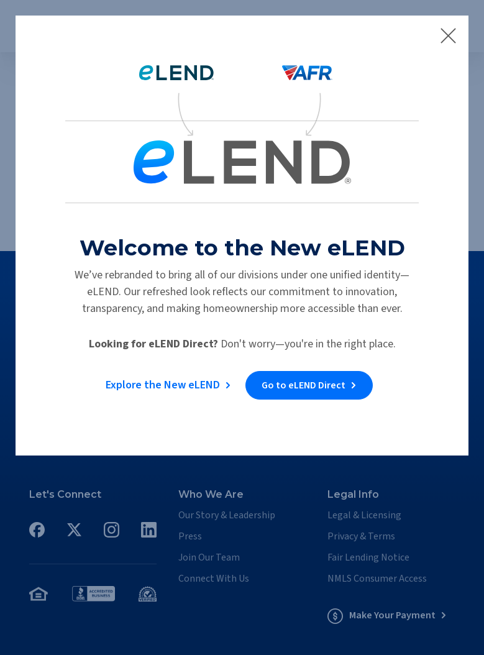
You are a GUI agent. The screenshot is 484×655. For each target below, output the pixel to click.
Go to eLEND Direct (303, 385)
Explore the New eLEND (163, 385)
